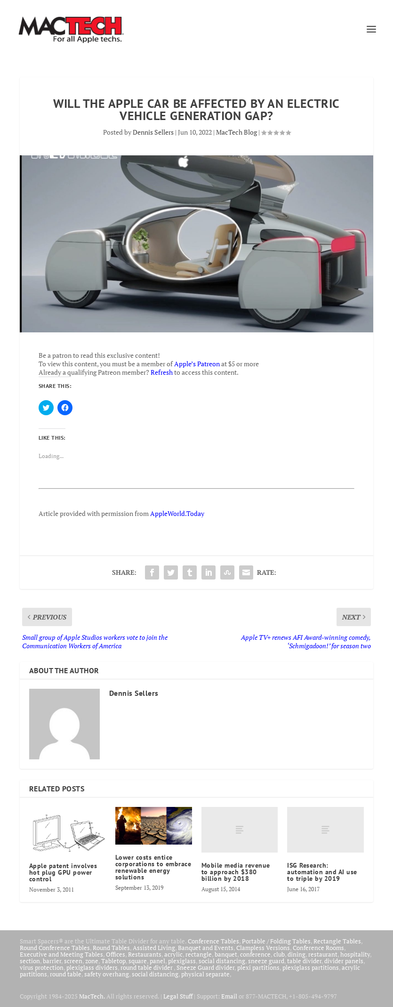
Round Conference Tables (55, 947)
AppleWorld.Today (177, 513)
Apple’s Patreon (197, 363)
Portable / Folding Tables (276, 941)
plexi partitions (258, 967)
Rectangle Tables (337, 941)
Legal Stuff (177, 996)
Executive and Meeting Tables (61, 954)
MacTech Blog (236, 132)
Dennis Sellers (153, 132)
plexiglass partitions (310, 967)
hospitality (355, 954)
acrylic (173, 954)
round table (65, 974)
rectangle (198, 954)
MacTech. (92, 996)
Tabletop (113, 961)
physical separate (205, 974)
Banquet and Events (205, 947)
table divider (304, 961)
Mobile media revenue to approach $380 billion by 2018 (235, 872)
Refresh (162, 372)
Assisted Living (154, 947)
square (137, 961)
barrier (52, 961)
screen (73, 961)
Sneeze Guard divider (205, 967)
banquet (226, 954)
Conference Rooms (318, 947)
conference (255, 954)
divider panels (343, 961)
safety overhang (106, 974)
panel (157, 961)
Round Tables (111, 947)
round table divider (147, 967)
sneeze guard (266, 961)
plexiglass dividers (92, 967)
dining (296, 954)
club (279, 954)
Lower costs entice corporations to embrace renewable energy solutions (153, 867)
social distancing (222, 961)
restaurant (322, 954)
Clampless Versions (263, 947)
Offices (115, 954)
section (30, 961)
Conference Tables (213, 941)
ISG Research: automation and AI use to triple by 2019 (322, 872)
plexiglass (182, 961)
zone (91, 961)
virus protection (42, 967)
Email (229, 996)
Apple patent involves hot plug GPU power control (63, 872)
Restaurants (144, 954)
